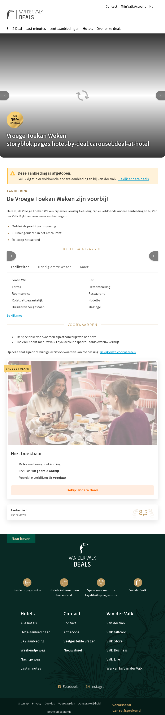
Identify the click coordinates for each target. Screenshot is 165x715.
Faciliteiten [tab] (20, 266)
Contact (111, 6)
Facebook (68, 686)
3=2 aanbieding (32, 641)
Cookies (50, 703)
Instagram (97, 686)
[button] (11, 256)
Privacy (36, 703)
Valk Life (113, 659)
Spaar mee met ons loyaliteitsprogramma (101, 587)
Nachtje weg (30, 659)
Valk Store (114, 641)
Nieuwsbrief (73, 650)
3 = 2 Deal (14, 28)
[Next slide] (160, 95)
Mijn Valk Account (133, 6)
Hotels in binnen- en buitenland (64, 587)
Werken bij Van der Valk (125, 668)
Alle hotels (29, 623)
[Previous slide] (4, 95)
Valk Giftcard (116, 632)
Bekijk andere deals (133, 178)
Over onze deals (108, 28)
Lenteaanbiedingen (64, 28)
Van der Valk (138, 585)
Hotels (88, 28)
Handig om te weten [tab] (54, 266)
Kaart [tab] (84, 266)
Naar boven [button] (21, 538)
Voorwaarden (66, 703)
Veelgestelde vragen (79, 641)
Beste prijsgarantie (27, 585)
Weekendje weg (33, 650)
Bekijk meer (15, 315)
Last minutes (35, 28)
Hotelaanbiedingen (35, 632)
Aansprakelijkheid (89, 703)
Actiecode (71, 632)
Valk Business (117, 650)
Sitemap (23, 703)
